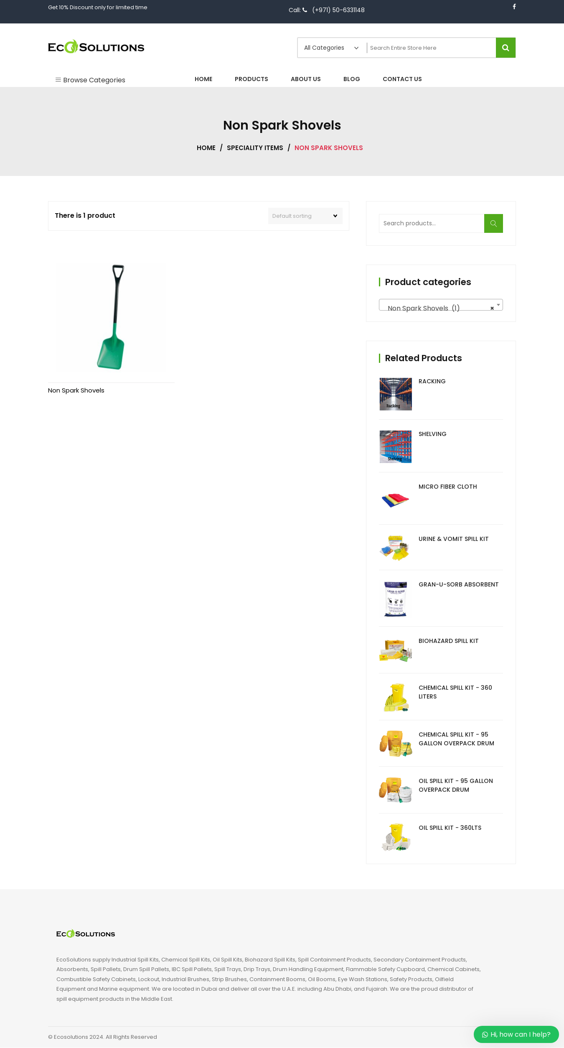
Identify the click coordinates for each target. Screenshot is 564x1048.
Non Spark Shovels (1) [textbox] (438, 309)
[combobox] (441, 305)
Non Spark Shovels (76, 360)
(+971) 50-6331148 (338, 10)
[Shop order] (305, 216)
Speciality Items (255, 147)
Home (206, 147)
